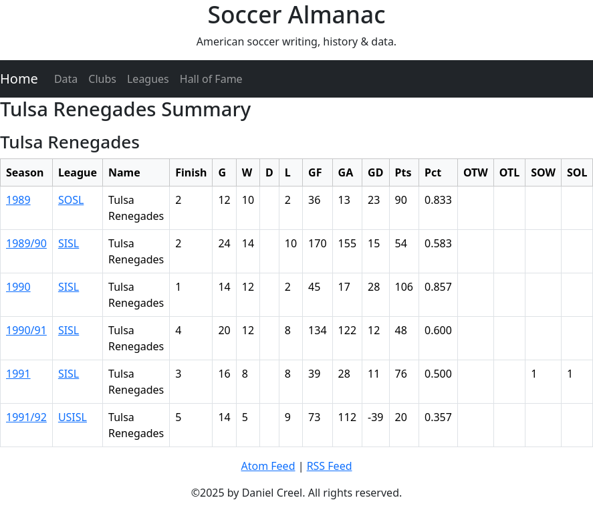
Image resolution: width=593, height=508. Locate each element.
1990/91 (26, 330)
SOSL (71, 200)
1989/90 (26, 243)
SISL (68, 243)
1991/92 (26, 417)
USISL (72, 417)
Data (66, 79)
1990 (18, 286)
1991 (18, 373)
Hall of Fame (211, 79)
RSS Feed (329, 466)
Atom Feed (268, 466)
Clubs (102, 79)
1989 (18, 200)
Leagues (148, 79)
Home (19, 79)
